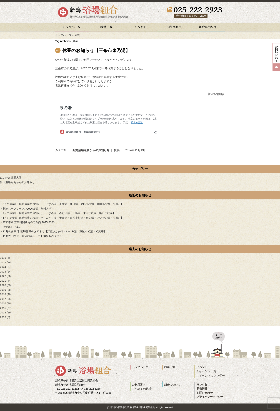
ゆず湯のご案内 (12, 226)
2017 (3, 298)
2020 (3, 285)
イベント (202, 366)
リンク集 (202, 384)
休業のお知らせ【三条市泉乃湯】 (96, 50)
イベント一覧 (207, 371)
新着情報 (202, 388)
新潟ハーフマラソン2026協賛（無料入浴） (28, 208)
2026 (3, 257)
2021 (3, 280)
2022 (3, 276)
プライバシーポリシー (210, 396)
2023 (3, 271)
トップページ (63, 35)
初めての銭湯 (143, 388)
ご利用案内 (138, 384)
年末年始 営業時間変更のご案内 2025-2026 (28, 222)
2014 (3, 312)
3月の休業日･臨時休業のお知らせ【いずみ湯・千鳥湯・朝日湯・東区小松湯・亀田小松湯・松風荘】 (63, 204)
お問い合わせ (205, 392)
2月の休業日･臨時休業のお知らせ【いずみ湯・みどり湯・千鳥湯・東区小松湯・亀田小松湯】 (59, 213)
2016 (3, 303)
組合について (172, 384)
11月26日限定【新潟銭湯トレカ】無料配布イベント (34, 235)
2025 (3, 262)
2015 (3, 308)
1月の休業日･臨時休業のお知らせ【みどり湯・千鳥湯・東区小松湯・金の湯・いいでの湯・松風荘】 (63, 217)
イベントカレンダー (212, 375)
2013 (3, 317)
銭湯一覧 (169, 366)
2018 (3, 294)
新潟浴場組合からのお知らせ (90, 150)
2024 (3, 266)
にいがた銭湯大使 (10, 177)
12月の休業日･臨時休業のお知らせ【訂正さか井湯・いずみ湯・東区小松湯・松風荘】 (54, 231)
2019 (3, 289)
